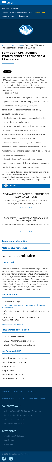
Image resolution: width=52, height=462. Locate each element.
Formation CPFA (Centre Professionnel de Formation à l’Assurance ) (25, 306)
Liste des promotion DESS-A (15, 358)
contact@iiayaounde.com (21, 415)
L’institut (18, 392)
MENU (10, 3)
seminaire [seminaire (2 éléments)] (26, 256)
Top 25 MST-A (9, 366)
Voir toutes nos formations (12, 324)
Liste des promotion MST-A (14, 362)
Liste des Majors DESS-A (13, 379)
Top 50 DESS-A (9, 370)
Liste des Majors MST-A (13, 375)
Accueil (5, 392)
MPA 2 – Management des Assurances (19, 341)
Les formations (16, 45)
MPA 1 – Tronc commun (13, 337)
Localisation (9, 440)
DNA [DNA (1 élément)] (3, 256)
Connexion (23, 16)
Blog (21, 398)
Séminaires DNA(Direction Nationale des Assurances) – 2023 (26, 219)
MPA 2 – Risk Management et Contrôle (19, 345)
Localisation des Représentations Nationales (16, 12)
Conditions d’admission (10, 8)
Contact (32, 392)
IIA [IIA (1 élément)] (14, 256)
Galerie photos (40, 12)
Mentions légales (37, 398)
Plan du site (8, 398)
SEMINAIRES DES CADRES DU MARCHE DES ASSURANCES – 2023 (26, 195)
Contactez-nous (8, 16)
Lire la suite (26, 207)
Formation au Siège (11, 302)
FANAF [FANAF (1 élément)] (9, 256)
